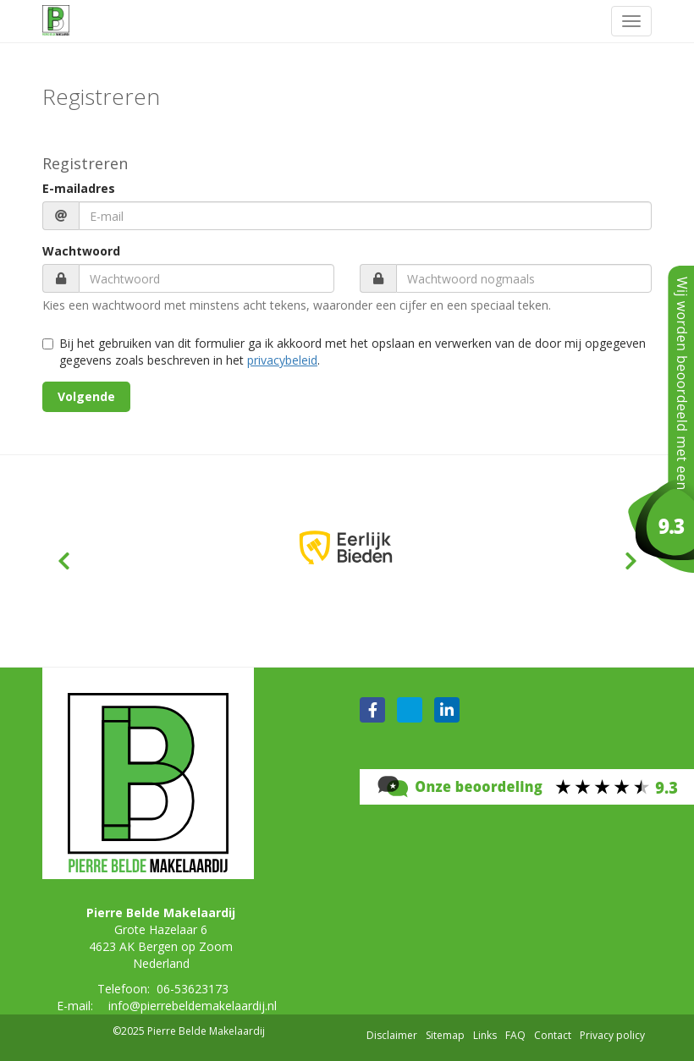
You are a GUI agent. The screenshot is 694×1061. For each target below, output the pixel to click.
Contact (552, 1035)
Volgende (86, 396)
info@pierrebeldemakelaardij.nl (192, 1006)
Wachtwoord (81, 251)
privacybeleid (282, 360)
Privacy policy (612, 1035)
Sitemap (445, 1035)
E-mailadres (78, 188)
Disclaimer (391, 1035)
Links (485, 1035)
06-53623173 (193, 989)
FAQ (515, 1035)
